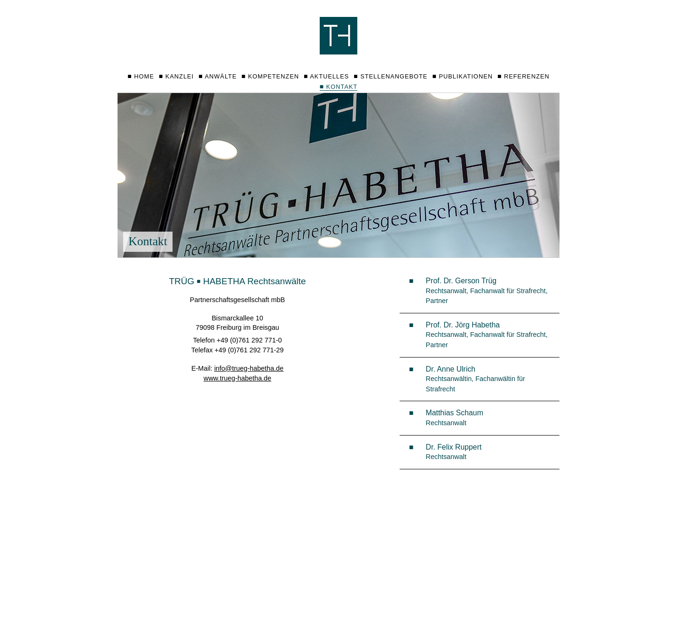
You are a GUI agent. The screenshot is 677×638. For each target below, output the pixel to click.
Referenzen (527, 76)
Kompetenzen (273, 76)
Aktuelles (329, 76)
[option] (338, 175)
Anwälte (221, 76)
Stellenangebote (393, 76)
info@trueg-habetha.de (248, 368)
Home (144, 76)
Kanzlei (179, 76)
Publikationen (465, 76)
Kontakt (339, 86)
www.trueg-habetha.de (237, 378)
